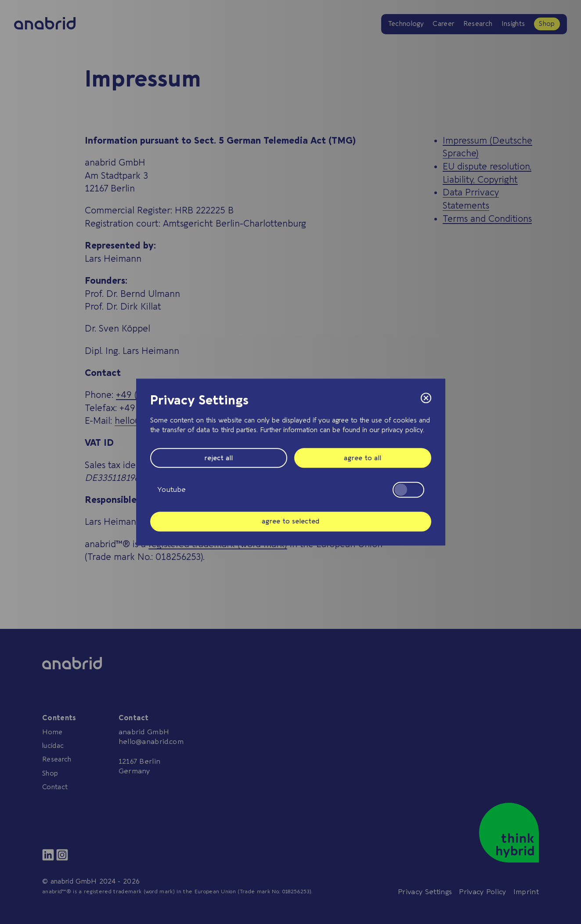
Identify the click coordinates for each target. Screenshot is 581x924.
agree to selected (290, 521)
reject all (218, 458)
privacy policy (402, 430)
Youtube (290, 490)
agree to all (362, 458)
